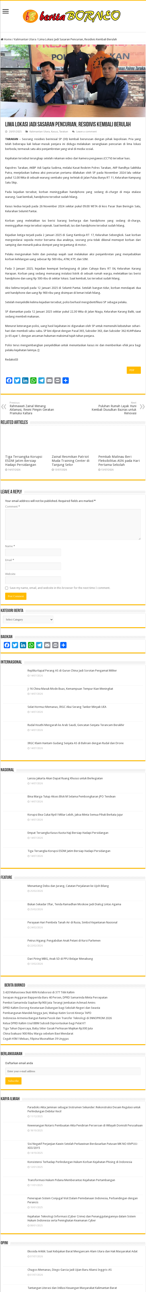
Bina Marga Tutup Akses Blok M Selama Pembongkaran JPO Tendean (72, 796)
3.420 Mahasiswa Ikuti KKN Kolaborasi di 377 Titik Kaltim (39, 992)
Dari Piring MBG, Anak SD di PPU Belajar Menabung (60, 958)
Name (10, 546)
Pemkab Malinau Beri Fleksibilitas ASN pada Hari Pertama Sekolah (119, 461)
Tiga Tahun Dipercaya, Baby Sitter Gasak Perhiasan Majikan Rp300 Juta (48, 1028)
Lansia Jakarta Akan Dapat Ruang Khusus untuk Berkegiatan (65, 778)
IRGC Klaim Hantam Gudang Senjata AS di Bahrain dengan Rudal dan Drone (76, 743)
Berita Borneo (14, 985)
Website (10, 574)
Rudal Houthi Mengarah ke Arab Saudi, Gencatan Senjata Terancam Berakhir (76, 725)
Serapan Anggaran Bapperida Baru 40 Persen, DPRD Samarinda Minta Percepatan (55, 997)
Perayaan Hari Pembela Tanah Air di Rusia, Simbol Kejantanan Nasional (72, 922)
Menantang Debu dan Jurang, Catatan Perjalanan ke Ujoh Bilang (68, 886)
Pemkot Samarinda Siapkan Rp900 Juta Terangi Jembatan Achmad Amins (49, 1002)
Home (6, 39)
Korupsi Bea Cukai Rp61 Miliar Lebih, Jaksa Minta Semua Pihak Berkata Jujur (75, 814)
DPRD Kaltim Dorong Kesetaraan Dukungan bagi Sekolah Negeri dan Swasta (51, 1007)
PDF (133, 370)
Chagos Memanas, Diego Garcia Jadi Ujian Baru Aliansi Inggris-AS (70, 1269)
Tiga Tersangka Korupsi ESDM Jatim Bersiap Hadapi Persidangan (23, 461)
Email (9, 560)
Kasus (54, 131)
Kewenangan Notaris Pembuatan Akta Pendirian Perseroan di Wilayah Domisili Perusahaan (85, 1125)
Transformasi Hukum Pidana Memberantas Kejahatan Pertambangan (71, 1180)
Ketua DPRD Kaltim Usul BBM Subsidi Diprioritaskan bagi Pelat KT (44, 1023)
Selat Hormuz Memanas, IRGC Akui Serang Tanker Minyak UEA (67, 707)
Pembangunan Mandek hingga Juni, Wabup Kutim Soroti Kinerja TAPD (47, 1013)
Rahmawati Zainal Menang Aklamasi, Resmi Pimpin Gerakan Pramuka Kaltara (33, 408)
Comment (12, 506)
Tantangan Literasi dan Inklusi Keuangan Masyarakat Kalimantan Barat (72, 1288)
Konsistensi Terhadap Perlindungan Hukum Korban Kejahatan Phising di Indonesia (80, 1162)
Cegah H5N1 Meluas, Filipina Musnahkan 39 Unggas (36, 1038)
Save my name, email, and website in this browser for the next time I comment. (60, 588)
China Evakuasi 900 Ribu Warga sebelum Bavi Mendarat (38, 1033)
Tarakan (63, 131)
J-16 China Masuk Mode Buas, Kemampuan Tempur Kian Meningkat (70, 688)
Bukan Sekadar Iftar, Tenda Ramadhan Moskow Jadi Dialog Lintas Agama (74, 904)
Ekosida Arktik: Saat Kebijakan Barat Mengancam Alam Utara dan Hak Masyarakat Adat (82, 1251)
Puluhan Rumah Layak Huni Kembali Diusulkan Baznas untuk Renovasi (113, 408)
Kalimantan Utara (25, 39)
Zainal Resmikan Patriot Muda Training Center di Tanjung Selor (70, 461)
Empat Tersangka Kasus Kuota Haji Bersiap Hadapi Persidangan (68, 832)
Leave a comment (86, 131)
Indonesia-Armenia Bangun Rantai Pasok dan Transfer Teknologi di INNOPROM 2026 (57, 1018)
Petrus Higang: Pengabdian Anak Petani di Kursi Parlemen (64, 940)
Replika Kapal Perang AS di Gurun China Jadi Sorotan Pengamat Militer (72, 670)
